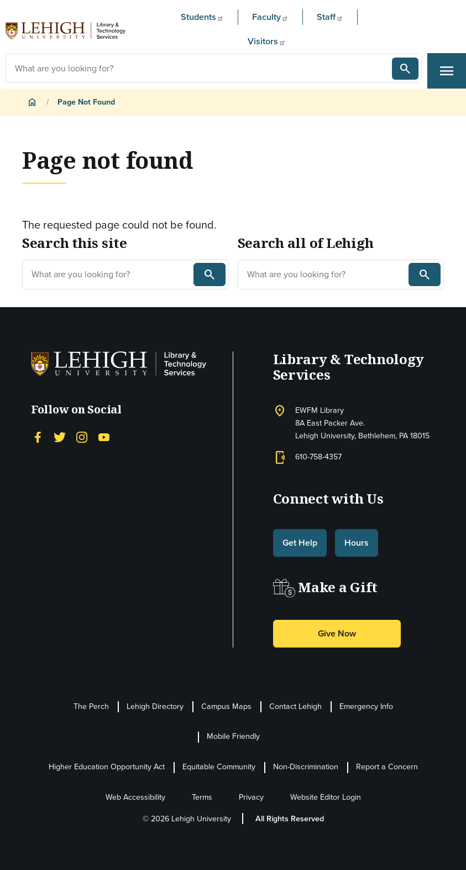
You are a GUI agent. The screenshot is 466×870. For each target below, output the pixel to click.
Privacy (251, 797)
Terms (202, 797)
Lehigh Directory (155, 706)
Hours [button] (356, 542)
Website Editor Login (325, 797)
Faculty (270, 16)
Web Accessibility (135, 797)
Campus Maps (226, 706)
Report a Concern (387, 767)
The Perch (91, 706)
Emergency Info (366, 706)
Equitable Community (218, 767)
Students (202, 16)
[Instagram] (81, 435)
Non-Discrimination (305, 767)
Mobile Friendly (233, 736)
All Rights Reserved (289, 819)
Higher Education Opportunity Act (107, 767)
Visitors (267, 41)
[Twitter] (59, 435)
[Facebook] (37, 435)
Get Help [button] (299, 542)
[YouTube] (104, 435)
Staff (330, 16)
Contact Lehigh (295, 706)
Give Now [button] (337, 633)
